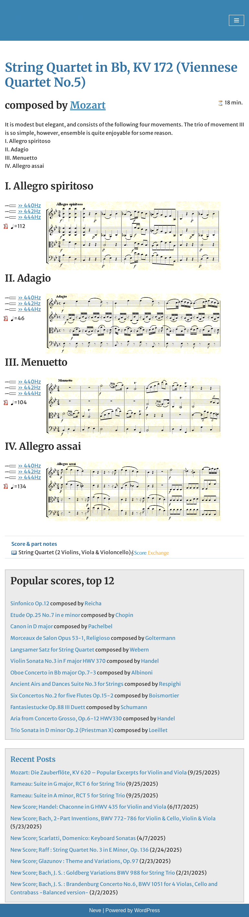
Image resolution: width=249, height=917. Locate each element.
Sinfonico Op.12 (29, 603)
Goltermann (160, 638)
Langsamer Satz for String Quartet (52, 649)
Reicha (93, 603)
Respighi (170, 684)
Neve (95, 910)
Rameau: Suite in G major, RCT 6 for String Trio (67, 784)
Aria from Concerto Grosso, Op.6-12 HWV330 (66, 718)
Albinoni (142, 672)
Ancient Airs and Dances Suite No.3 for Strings (67, 684)
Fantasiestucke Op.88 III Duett (47, 707)
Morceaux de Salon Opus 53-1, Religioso (60, 638)
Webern (139, 649)
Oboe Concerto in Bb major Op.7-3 (53, 672)
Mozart (88, 105)
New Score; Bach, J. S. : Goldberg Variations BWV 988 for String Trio (92, 872)
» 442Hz (29, 211)
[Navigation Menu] (236, 20)
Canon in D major (31, 626)
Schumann (134, 707)
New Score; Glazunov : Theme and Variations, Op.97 (74, 861)
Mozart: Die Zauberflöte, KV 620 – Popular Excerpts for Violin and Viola (98, 772)
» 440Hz (29, 205)
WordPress (147, 910)
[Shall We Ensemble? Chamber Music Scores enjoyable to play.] (48, 20)
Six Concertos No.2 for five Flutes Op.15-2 (61, 695)
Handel (150, 661)
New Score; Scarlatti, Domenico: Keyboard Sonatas (73, 838)
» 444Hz (29, 217)
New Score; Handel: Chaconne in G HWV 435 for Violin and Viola (88, 807)
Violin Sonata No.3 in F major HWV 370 (58, 661)
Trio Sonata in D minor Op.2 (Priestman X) (61, 730)
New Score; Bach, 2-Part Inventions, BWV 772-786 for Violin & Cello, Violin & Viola (113, 818)
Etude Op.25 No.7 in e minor (45, 615)
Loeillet (158, 730)
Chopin (124, 615)
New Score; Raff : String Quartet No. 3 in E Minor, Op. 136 (79, 850)
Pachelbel (100, 626)
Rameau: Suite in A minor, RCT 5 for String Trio (67, 795)
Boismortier (164, 695)
